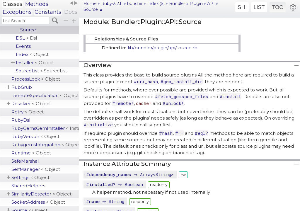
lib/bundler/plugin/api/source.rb (162, 47)
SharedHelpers (28, 185)
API (211, 3)
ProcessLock (35, 79)
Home (90, 3)
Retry (27, 112)
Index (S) (156, 3)
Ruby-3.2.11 (112, 3)
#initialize (98, 124)
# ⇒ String (106, 201)
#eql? (201, 133)
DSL (26, 38)
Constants (48, 12)
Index (32, 54)
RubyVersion (35, 136)
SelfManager (35, 169)
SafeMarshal (25, 161)
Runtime (31, 153)
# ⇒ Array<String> (130, 174)
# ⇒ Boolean (115, 184)
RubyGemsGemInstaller (45, 128)
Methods (36, 4)
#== (179, 133)
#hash (166, 133)
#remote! (123, 103)
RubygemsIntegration (45, 144)
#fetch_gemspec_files (181, 96)
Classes (12, 4)
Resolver (31, 103)
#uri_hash (146, 81)
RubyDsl (20, 120)
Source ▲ (93, 9)
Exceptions (17, 12)
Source (28, 30)
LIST (259, 7)
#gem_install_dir (181, 81)
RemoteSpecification (45, 95)
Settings (30, 177)
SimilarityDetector (41, 194)
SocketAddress (38, 202)
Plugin (196, 3)
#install (230, 96)
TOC (277, 7)
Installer (35, 62)
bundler (135, 3)
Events (23, 46)
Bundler (177, 3)
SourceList (41, 71)
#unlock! (173, 103)
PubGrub (21, 87)
